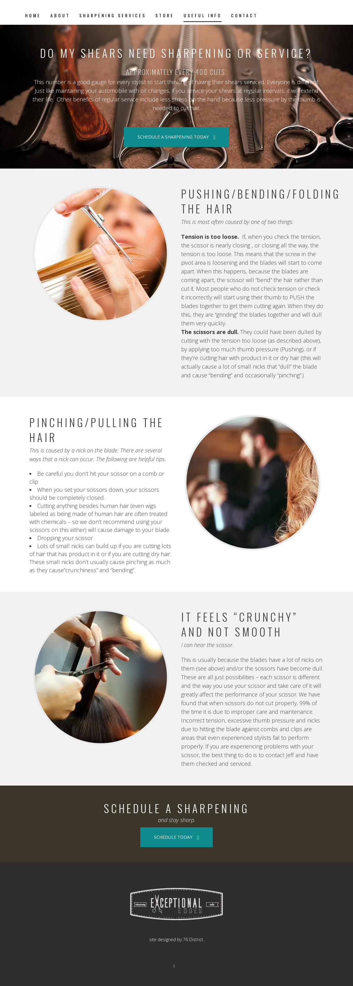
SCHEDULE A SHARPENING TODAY (176, 137)
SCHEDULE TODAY (176, 837)
